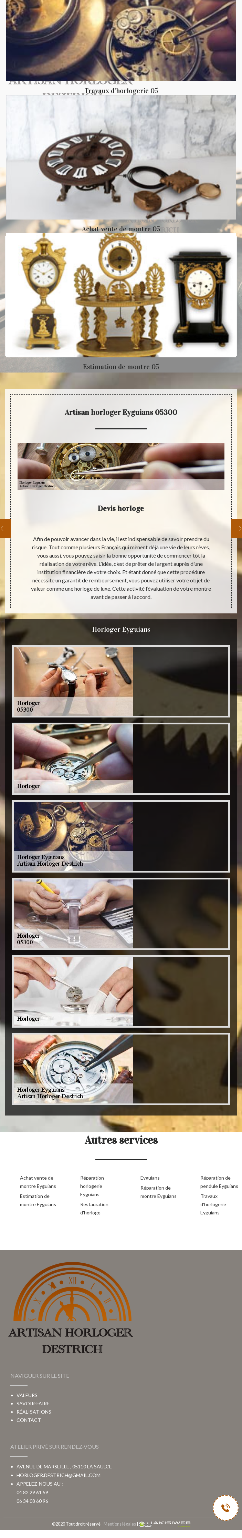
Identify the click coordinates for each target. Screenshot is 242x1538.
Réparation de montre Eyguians (158, 1192)
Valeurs (27, 1395)
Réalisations (34, 1412)
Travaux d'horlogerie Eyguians (213, 1204)
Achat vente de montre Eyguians (38, 1182)
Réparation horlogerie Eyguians (92, 1186)
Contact (29, 1420)
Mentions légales (120, 1524)
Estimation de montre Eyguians (38, 1200)
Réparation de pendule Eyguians (219, 1182)
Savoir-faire (33, 1403)
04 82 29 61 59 (32, 1492)
